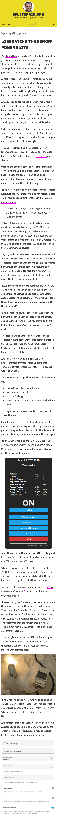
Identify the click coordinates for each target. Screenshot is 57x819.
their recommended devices (15, 247)
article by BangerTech (30, 147)
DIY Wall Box (11, 55)
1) (24, 590)
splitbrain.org (28, 14)
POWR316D (41, 155)
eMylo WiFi (30, 91)
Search (54, 24)
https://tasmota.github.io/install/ (17, 362)
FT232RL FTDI (25, 151)
